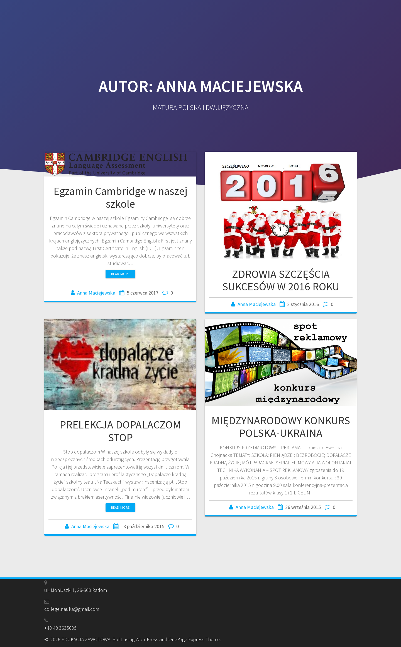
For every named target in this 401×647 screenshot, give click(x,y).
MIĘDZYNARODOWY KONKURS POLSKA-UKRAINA (280, 426)
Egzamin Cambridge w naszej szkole (120, 197)
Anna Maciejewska (96, 293)
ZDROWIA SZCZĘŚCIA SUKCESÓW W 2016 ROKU (280, 280)
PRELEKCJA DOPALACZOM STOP (120, 431)
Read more (120, 274)
